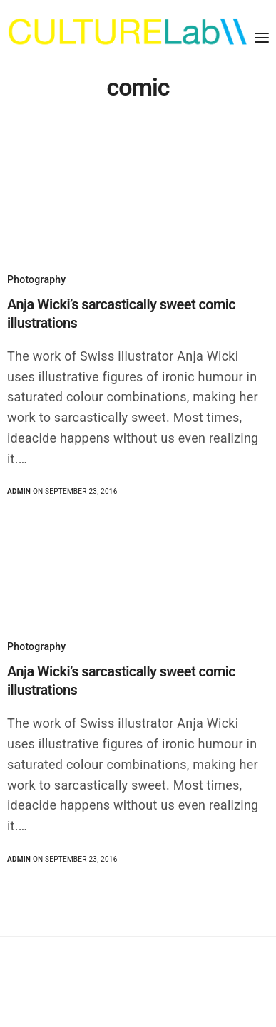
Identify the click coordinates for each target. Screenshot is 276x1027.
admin (19, 491)
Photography (36, 279)
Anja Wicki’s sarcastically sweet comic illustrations (121, 313)
